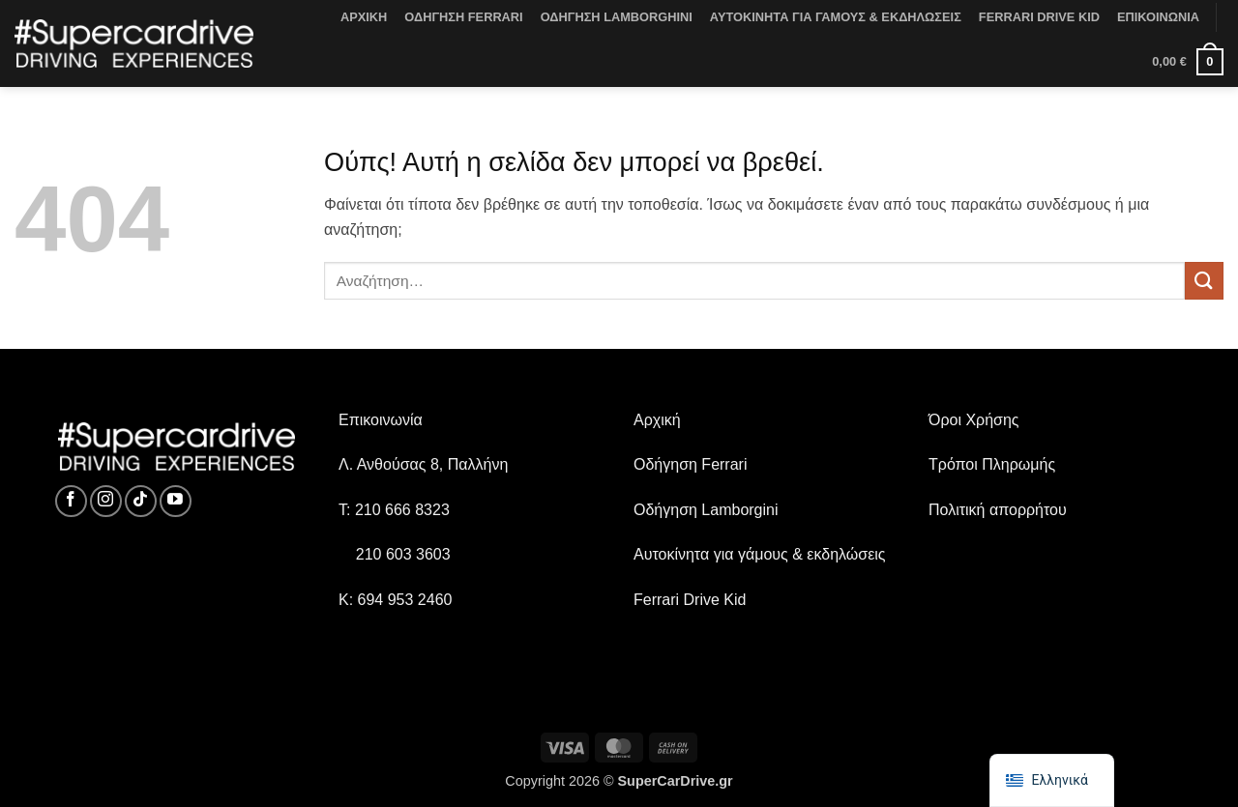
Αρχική (657, 420)
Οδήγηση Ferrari (690, 464)
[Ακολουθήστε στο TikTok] (141, 501)
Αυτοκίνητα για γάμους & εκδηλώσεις (760, 554)
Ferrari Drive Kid (690, 599)
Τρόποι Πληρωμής (991, 464)
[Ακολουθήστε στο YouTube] (176, 501)
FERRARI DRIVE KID (1039, 17)
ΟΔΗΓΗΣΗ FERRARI (463, 17)
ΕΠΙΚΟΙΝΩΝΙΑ (1158, 17)
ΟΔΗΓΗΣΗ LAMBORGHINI (617, 17)
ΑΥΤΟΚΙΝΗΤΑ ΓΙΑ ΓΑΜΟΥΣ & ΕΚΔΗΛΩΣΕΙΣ (835, 17)
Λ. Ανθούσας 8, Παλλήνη (423, 464)
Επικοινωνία (381, 420)
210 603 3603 (403, 554)
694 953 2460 (405, 599)
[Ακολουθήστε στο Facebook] (71, 501)
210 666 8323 (402, 510)
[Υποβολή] (1204, 281)
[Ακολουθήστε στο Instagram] (106, 501)
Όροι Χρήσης (973, 420)
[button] (1187, 62)
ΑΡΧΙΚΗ (363, 17)
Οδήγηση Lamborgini (706, 510)
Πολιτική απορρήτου (997, 510)
